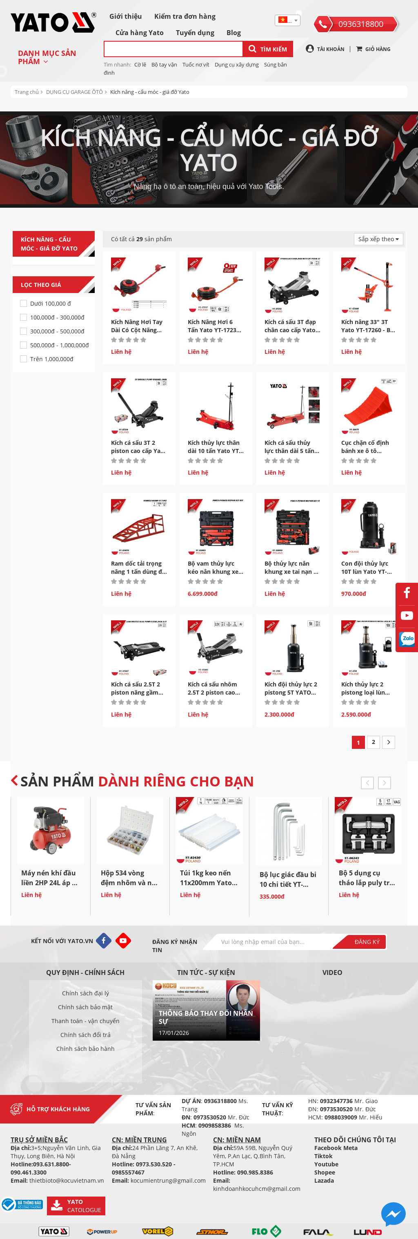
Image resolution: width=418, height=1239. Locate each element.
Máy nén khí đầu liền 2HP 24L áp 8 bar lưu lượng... (48, 882)
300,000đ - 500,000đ (57, 331)
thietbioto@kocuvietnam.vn (66, 1180)
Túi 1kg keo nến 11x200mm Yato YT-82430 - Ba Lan (208, 882)
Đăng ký (367, 942)
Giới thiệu (125, 16)
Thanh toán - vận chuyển (85, 1021)
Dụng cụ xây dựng (237, 64)
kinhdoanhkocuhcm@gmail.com (256, 1188)
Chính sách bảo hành (85, 1048)
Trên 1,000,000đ (51, 359)
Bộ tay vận (164, 64)
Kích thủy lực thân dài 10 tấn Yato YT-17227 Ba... (214, 451)
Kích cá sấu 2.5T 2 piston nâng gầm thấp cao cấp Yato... (139, 692)
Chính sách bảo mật (85, 1007)
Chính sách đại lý (85, 993)
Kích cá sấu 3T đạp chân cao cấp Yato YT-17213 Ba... (290, 330)
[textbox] (287, 21)
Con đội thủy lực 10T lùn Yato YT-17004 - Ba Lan (364, 572)
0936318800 (360, 23)
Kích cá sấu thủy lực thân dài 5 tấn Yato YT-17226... (289, 451)
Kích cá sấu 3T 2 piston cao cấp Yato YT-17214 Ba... (139, 451)
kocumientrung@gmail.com (168, 1180)
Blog (234, 32)
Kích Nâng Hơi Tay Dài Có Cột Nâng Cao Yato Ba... (136, 330)
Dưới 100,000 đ (50, 303)
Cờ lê (140, 64)
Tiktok (323, 1156)
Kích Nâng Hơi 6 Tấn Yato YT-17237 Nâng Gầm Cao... (214, 330)
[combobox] (287, 20)
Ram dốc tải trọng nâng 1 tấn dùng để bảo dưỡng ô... (138, 572)
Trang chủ (27, 91)
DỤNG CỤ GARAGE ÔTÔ (74, 91)
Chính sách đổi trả (85, 1035)
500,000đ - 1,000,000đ (59, 345)
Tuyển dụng (195, 32)
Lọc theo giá (58, 285)
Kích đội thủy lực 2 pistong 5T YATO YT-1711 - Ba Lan (291, 692)
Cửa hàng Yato (140, 32)
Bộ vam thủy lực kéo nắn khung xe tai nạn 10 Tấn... (213, 572)
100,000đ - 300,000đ (57, 317)
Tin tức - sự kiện (206, 972)
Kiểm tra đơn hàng (185, 16)
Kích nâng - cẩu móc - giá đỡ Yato (149, 91)
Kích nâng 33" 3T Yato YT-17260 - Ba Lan (367, 330)
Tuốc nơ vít (195, 64)
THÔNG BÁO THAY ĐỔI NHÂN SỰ (206, 1017)
